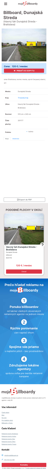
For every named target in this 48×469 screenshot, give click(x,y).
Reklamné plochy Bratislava (10, 434)
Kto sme (4, 418)
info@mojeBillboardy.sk (11, 455)
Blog (3, 415)
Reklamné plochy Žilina (8, 441)
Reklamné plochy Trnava (9, 444)
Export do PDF (24, 200)
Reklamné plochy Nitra (8, 439)
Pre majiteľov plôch (7, 420)
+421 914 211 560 (9, 460)
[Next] (42, 244)
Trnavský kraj (23, 98)
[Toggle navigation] (6, 4)
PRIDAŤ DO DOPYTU (24, 71)
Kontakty (24, 465)
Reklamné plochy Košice (9, 436)
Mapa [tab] (7, 138)
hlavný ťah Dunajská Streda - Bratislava (21, 248)
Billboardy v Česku (7, 423)
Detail (24, 271)
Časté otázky (5, 412)
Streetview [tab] (15, 138)
